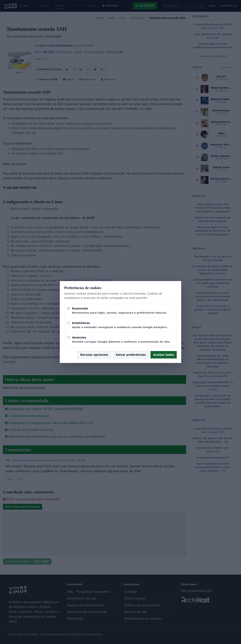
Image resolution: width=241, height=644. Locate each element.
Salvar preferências (131, 354)
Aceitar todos (163, 354)
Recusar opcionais (94, 354)
